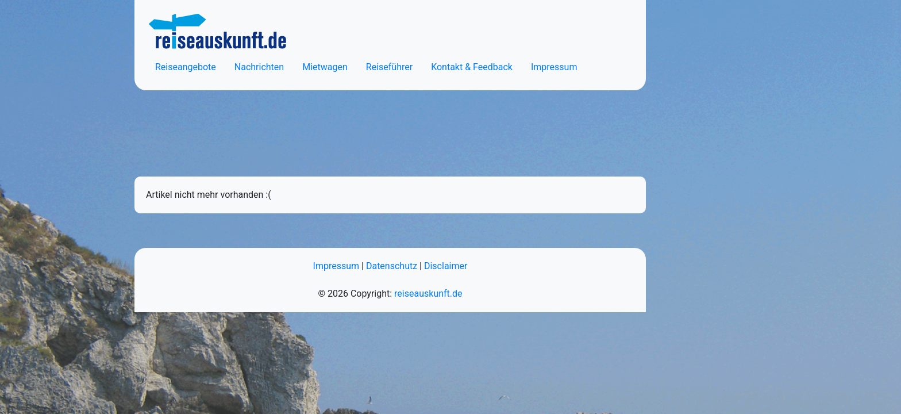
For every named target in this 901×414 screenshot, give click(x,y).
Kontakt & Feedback (472, 67)
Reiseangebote (185, 67)
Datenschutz (391, 265)
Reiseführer (389, 67)
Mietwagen (325, 67)
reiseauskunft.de (428, 293)
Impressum (554, 67)
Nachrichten (259, 67)
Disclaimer (445, 265)
